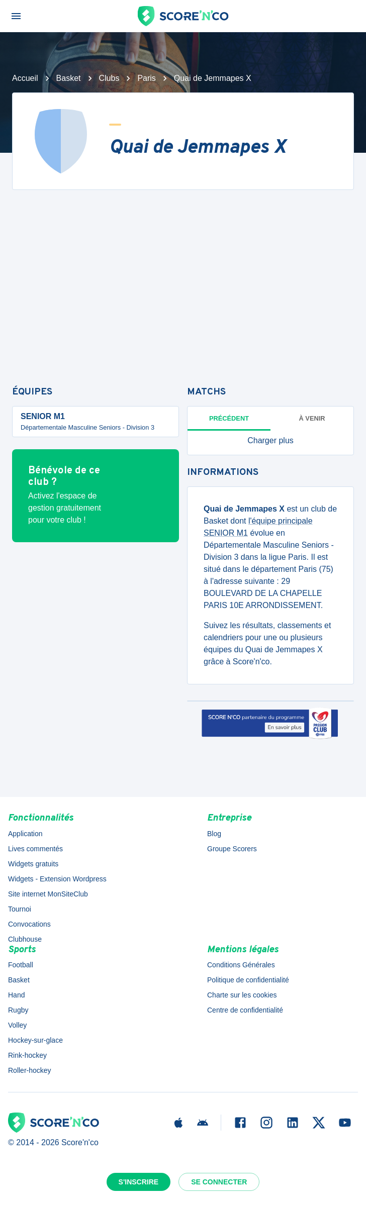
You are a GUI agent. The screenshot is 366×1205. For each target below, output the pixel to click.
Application (25, 834)
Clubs (109, 78)
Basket (68, 78)
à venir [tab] (312, 418)
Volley (17, 1025)
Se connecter (219, 1182)
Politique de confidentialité (248, 980)
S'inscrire (139, 1182)
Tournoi (19, 909)
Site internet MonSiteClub (48, 894)
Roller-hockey (29, 1070)
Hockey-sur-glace (35, 1040)
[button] (270, 441)
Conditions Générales (241, 965)
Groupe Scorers (232, 849)
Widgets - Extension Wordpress (57, 879)
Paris (146, 78)
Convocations (29, 924)
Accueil (25, 78)
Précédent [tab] (229, 418)
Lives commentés (35, 849)
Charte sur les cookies (242, 995)
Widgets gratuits (33, 864)
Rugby (18, 1010)
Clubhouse (25, 939)
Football (20, 965)
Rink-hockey (27, 1055)
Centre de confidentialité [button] (245, 1010)
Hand (16, 995)
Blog (214, 834)
